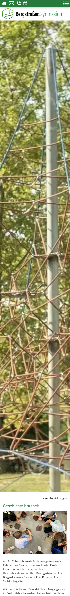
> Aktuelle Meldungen (54, 498)
